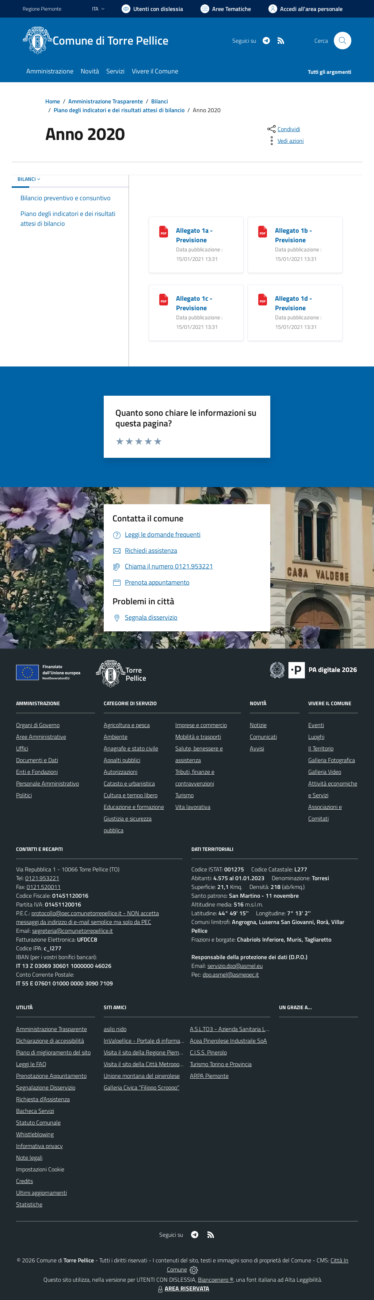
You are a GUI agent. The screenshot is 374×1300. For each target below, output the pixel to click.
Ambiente (115, 736)
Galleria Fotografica (331, 760)
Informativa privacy (39, 1145)
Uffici (22, 748)
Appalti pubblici (122, 760)
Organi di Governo (38, 725)
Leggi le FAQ (31, 1064)
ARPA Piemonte (209, 1075)
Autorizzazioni (120, 771)
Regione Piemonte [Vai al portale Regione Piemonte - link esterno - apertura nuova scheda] (42, 8)
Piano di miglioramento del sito (53, 1052)
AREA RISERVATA (182, 1288)
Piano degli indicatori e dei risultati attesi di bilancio (119, 110)
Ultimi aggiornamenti (41, 1192)
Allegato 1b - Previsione (293, 235)
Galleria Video (324, 771)
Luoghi (316, 736)
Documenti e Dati (37, 760)
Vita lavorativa (192, 806)
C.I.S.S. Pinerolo (208, 1052)
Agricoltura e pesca (127, 725)
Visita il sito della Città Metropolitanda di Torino (160, 1064)
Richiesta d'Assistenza (43, 1099)
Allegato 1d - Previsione (293, 303)
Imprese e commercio (201, 725)
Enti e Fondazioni (37, 771)
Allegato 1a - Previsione (194, 235)
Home (52, 101)
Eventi (316, 725)
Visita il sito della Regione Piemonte (147, 1052)
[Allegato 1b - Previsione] (262, 231)
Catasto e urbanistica (129, 783)
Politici (24, 795)
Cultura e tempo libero (130, 795)
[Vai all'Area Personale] (305, 9)
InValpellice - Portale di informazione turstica (158, 1040)
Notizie (258, 725)
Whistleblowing (35, 1134)
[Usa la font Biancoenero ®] (152, 9)
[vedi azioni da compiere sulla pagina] (284, 141)
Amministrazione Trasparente (105, 101)
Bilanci (159, 101)
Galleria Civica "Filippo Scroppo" (141, 1087)
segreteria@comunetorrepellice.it (72, 930)
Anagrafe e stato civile (131, 748)
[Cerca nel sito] (342, 40)
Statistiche (29, 1204)
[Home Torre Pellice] (100, 41)
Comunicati (263, 736)
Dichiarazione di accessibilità (50, 1040)
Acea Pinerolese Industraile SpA (228, 1040)
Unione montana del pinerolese (142, 1075)
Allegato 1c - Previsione (194, 303)
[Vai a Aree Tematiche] (226, 9)
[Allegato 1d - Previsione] (262, 299)
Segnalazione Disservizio (45, 1087)
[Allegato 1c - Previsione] (163, 299)
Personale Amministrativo (47, 783)
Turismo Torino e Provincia (221, 1064)
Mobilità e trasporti (198, 736)
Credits (24, 1181)
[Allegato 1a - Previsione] (163, 231)
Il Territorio (320, 748)
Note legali (29, 1157)
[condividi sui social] (283, 129)
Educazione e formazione (134, 806)
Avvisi (257, 748)
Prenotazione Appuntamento (51, 1075)
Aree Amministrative (41, 736)
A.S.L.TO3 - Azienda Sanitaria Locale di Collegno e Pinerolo (261, 1029)
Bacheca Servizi (35, 1110)
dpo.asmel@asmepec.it (231, 974)
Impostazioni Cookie (40, 1169)
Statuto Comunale (38, 1122)
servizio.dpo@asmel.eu (235, 965)
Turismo (184, 795)
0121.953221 (42, 878)
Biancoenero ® (215, 1279)
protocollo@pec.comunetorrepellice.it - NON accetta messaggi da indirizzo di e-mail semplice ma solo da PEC (87, 917)
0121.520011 (44, 886)
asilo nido (115, 1029)
